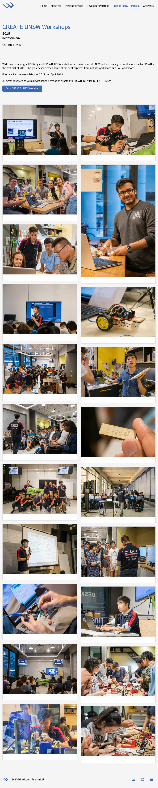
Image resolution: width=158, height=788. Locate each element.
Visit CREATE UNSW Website (22, 88)
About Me (56, 5)
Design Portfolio (74, 5)
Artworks (148, 5)
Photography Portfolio (126, 5)
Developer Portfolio (98, 5)
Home (44, 5)
